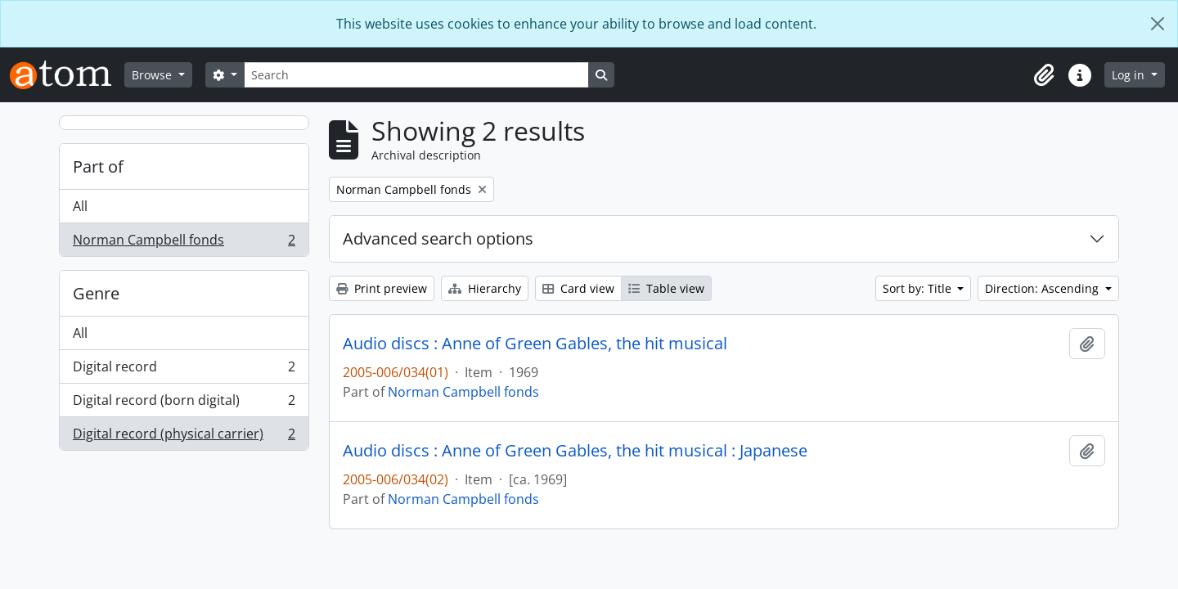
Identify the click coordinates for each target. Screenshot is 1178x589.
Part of (98, 166)
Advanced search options (438, 238)
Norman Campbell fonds (183, 243)
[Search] (416, 75)
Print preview (381, 288)
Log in (1130, 75)
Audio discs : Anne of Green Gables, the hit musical (535, 343)
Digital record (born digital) (183, 403)
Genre (96, 293)
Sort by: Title (919, 288)
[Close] (1157, 24)
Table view (666, 288)
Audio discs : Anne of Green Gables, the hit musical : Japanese (575, 451)
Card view (578, 288)
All (80, 206)
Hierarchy (484, 288)
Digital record (183, 370)
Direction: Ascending (1043, 288)
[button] (1044, 75)
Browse (153, 75)
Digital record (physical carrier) (183, 437)
